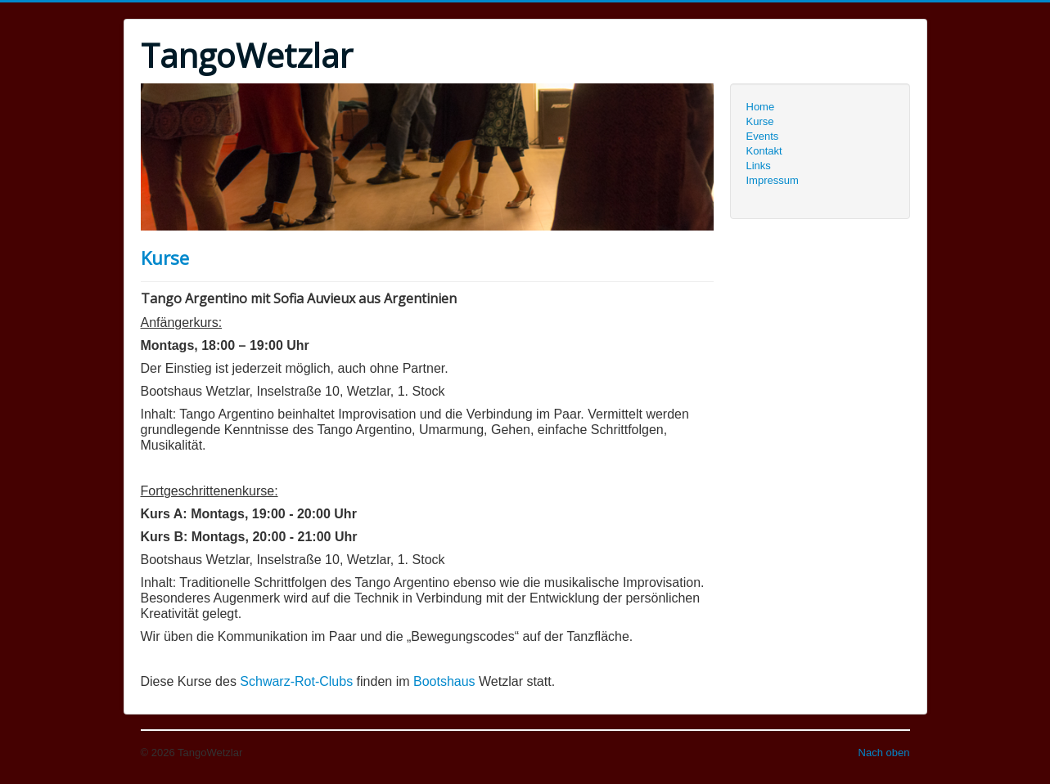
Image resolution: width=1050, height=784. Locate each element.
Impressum (772, 180)
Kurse (165, 257)
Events (762, 136)
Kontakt (764, 151)
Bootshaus (444, 681)
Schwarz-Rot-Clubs (296, 681)
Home (760, 107)
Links (758, 165)
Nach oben (884, 752)
